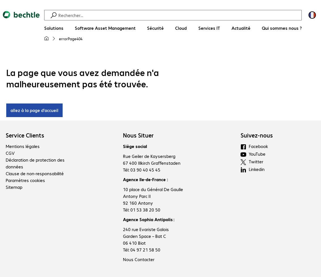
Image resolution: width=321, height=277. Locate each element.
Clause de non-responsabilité (35, 173)
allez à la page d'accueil (34, 110)
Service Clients (25, 135)
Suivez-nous (257, 135)
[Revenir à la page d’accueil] (21, 28)
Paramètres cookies (25, 180)
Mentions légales (23, 146)
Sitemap (14, 187)
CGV (10, 153)
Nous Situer (138, 135)
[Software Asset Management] (105, 28)
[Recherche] (179, 15)
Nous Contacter (138, 259)
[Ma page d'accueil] (46, 38)
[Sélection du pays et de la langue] (312, 15)
